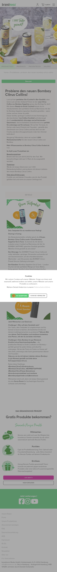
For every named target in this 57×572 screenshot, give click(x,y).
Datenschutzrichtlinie (42, 287)
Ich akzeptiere (19, 296)
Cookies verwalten (37, 295)
